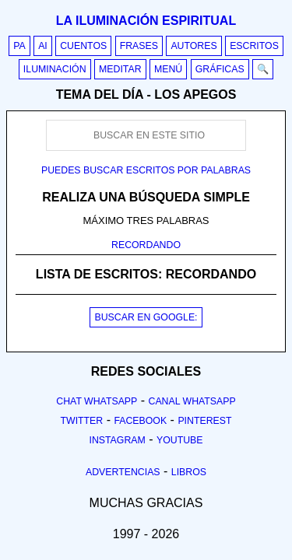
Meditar (120, 69)
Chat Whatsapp (96, 401)
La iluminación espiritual (146, 20)
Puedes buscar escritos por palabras (146, 170)
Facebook (140, 420)
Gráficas (220, 69)
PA (19, 45)
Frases (139, 45)
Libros (188, 472)
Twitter (81, 420)
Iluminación (54, 69)
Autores (193, 45)
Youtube (180, 440)
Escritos (254, 45)
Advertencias (123, 472)
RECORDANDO (146, 245)
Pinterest (204, 420)
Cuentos (83, 45)
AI (42, 45)
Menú (168, 69)
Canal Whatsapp (192, 401)
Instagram (117, 440)
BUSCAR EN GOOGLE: (145, 317)
